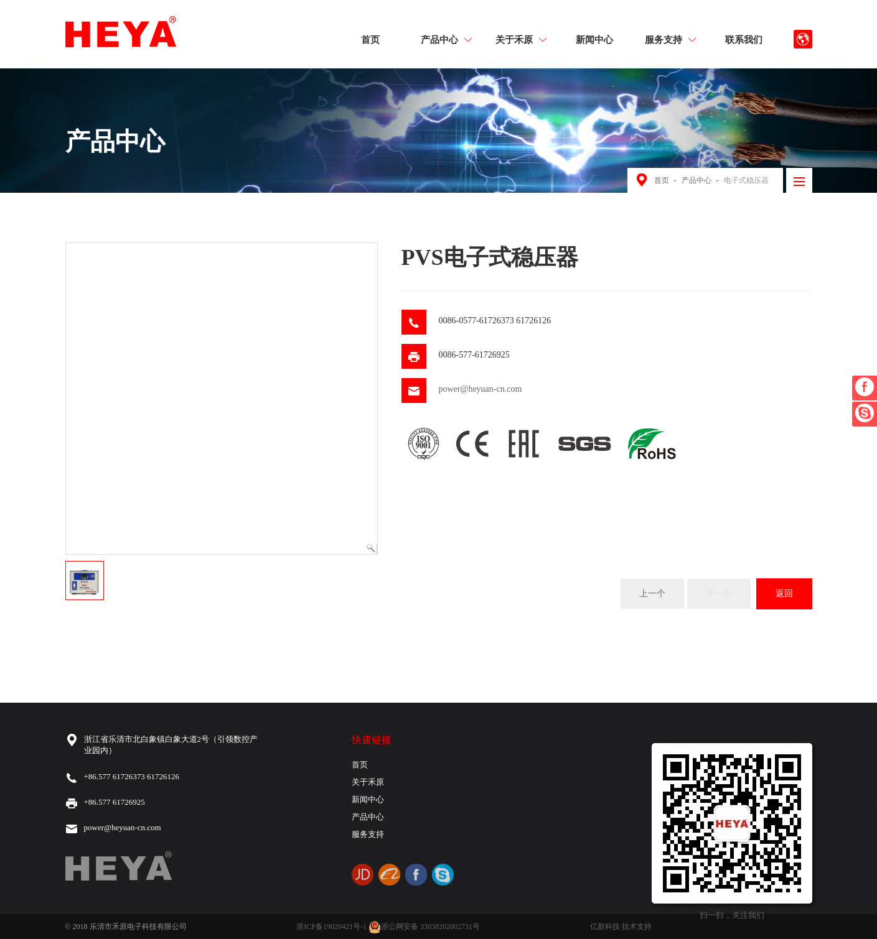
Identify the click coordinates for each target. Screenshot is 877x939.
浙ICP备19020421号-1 (331, 926)
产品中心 (446, 39)
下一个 (719, 593)
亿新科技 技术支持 (621, 926)
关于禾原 (520, 39)
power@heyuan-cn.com (480, 389)
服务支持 (670, 39)
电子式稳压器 (746, 180)
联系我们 (743, 39)
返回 (784, 593)
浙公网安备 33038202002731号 (424, 926)
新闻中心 (594, 39)
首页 (370, 39)
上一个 (652, 593)
